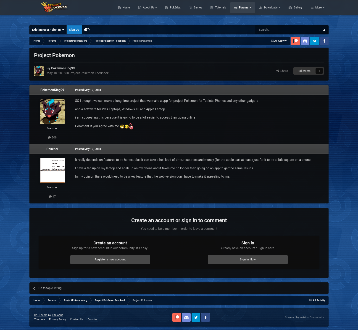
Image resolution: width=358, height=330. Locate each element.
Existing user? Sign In (48, 29)
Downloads (292, 11)
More (318, 11)
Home (148, 11)
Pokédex (197, 11)
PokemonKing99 (52, 90)
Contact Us (77, 319)
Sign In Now (248, 259)
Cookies (92, 319)
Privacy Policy (57, 319)
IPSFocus (57, 315)
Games (219, 11)
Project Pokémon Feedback (89, 73)
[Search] (276, 29)
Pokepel (52, 149)
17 (52, 196)
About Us (170, 11)
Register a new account (110, 259)
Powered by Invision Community (304, 317)
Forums (265, 11)
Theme (39, 319)
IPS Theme (40, 315)
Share (282, 71)
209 (52, 137)
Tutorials (242, 11)
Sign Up (74, 29)
